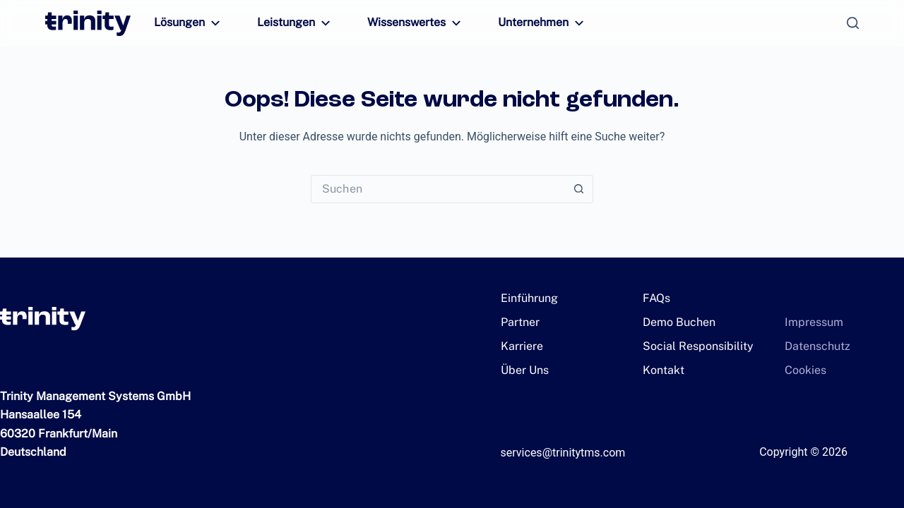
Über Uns (523, 370)
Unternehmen (524, 23)
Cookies (803, 370)
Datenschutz (812, 346)
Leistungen (289, 23)
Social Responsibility (691, 346)
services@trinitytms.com (563, 452)
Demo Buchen (675, 322)
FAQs (656, 298)
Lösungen (187, 23)
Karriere (519, 346)
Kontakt (661, 370)
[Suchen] (853, 23)
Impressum (810, 322)
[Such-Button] (579, 189)
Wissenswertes (403, 23)
